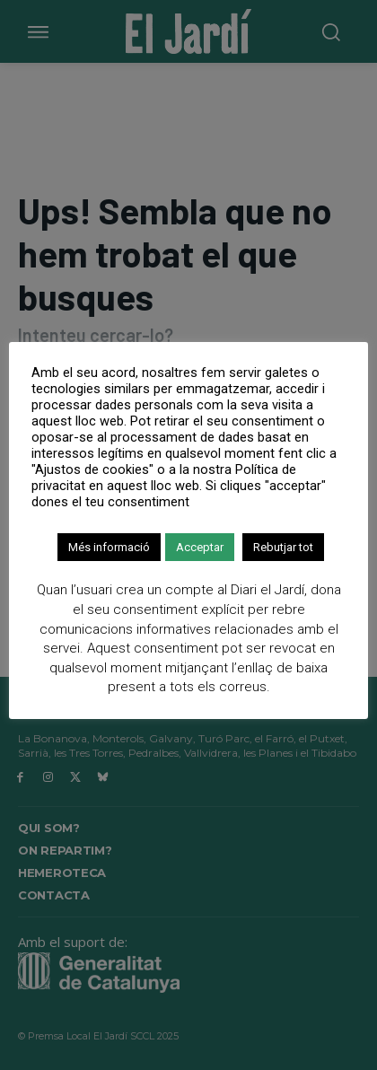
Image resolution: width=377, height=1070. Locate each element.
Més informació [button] (109, 547)
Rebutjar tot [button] (283, 547)
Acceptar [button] (200, 547)
